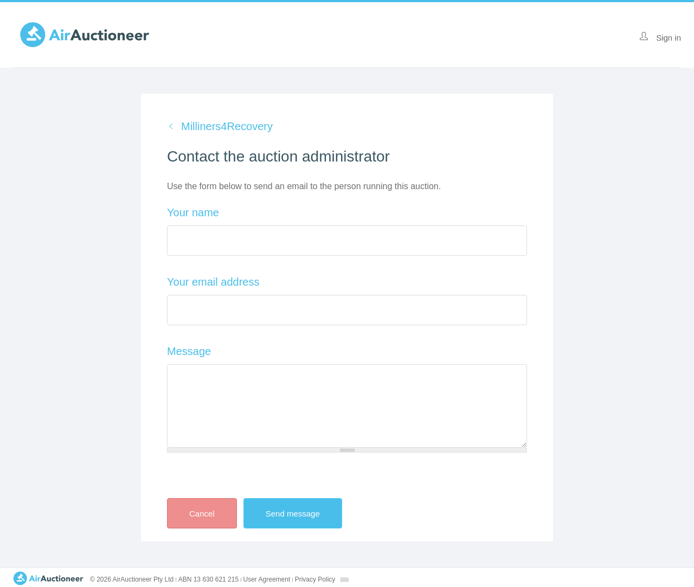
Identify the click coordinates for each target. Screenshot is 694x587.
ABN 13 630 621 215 (208, 579)
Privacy (315, 579)
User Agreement (267, 579)
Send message (302, 513)
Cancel (202, 513)
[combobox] (344, 580)
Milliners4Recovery (227, 126)
